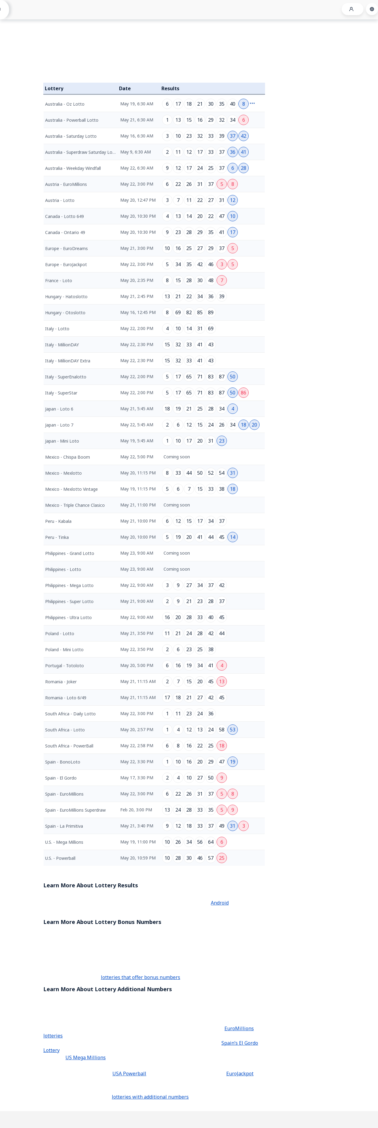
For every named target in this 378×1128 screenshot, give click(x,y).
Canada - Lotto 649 (64, 216)
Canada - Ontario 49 (65, 232)
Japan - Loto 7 (59, 425)
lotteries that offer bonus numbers (140, 977)
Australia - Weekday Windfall (73, 168)
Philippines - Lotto (63, 569)
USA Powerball (129, 1073)
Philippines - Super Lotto (69, 601)
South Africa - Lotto (65, 730)
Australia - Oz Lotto (65, 104)
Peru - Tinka (57, 537)
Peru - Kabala (58, 521)
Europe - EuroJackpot (66, 264)
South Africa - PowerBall (69, 746)
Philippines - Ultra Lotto (68, 617)
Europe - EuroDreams (66, 248)
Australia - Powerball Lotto (71, 120)
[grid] (154, 480)
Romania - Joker (61, 681)
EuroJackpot (240, 1073)
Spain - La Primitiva (64, 826)
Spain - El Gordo (61, 778)
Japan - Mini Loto (62, 441)
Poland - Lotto (59, 633)
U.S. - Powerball (60, 858)
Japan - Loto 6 (59, 409)
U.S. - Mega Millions (64, 842)
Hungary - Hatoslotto (66, 296)
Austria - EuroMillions (66, 184)
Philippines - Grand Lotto (69, 553)
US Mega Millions (85, 1057)
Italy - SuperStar (61, 393)
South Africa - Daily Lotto (70, 714)
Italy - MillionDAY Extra (67, 361)
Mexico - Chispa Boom (67, 457)
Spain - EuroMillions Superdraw (75, 810)
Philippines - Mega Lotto (69, 585)
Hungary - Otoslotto (65, 312)
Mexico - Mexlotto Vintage (71, 489)
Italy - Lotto (57, 328)
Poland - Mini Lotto (64, 649)
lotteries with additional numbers (150, 1096)
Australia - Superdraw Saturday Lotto (82, 152)
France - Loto (58, 280)
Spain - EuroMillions (64, 794)
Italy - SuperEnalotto (65, 377)
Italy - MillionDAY (62, 345)
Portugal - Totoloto (64, 665)
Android (220, 902)
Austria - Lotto (60, 200)
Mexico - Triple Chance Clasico (75, 505)
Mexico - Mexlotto (63, 473)
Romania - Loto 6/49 (65, 698)
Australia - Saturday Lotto (71, 136)
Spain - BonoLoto (62, 762)
